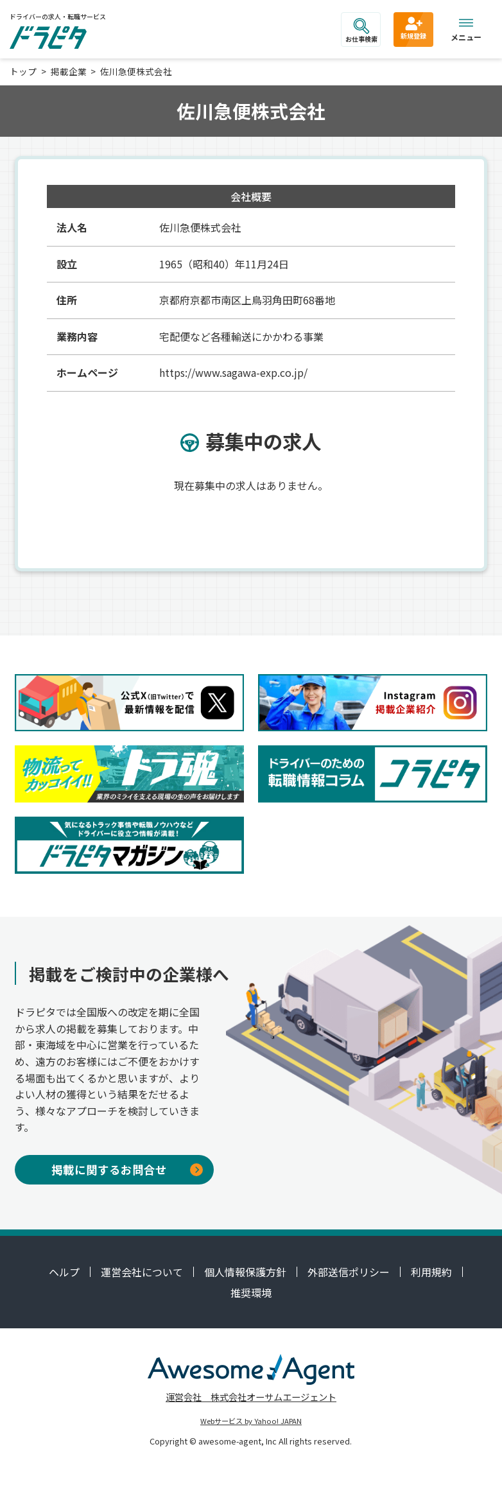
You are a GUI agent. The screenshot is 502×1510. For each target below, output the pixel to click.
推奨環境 (251, 1292)
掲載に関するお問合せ (127, 1169)
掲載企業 (69, 71)
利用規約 (431, 1272)
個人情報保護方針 (245, 1272)
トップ (23, 71)
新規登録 (413, 27)
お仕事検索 (361, 31)
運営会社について (142, 1272)
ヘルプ (64, 1272)
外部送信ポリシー (348, 1272)
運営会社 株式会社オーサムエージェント (251, 1396)
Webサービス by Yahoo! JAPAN (251, 1421)
